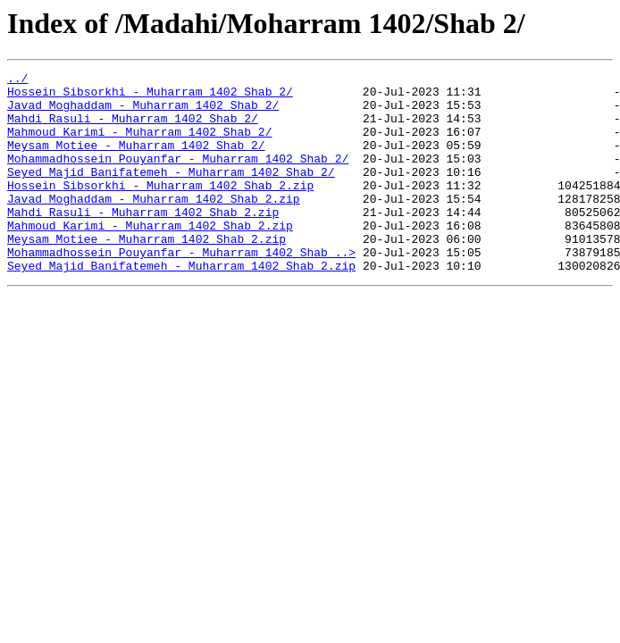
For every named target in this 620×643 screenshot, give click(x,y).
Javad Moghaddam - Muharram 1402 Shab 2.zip (153, 225)
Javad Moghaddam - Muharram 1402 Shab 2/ (143, 112)
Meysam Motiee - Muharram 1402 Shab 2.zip (146, 273)
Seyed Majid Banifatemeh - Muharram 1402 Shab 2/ (171, 193)
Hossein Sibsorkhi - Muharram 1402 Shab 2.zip (160, 209)
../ (17, 80)
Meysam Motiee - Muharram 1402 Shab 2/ (136, 161)
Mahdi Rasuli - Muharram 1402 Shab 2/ (132, 129)
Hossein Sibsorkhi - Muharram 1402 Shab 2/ (150, 96)
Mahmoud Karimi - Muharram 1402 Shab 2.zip (150, 257)
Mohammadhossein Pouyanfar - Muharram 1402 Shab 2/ (177, 177)
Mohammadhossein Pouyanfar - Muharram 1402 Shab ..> (181, 289)
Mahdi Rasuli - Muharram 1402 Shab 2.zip (143, 241)
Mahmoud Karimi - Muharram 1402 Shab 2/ (139, 145)
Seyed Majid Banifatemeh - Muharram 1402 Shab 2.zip (181, 305)
